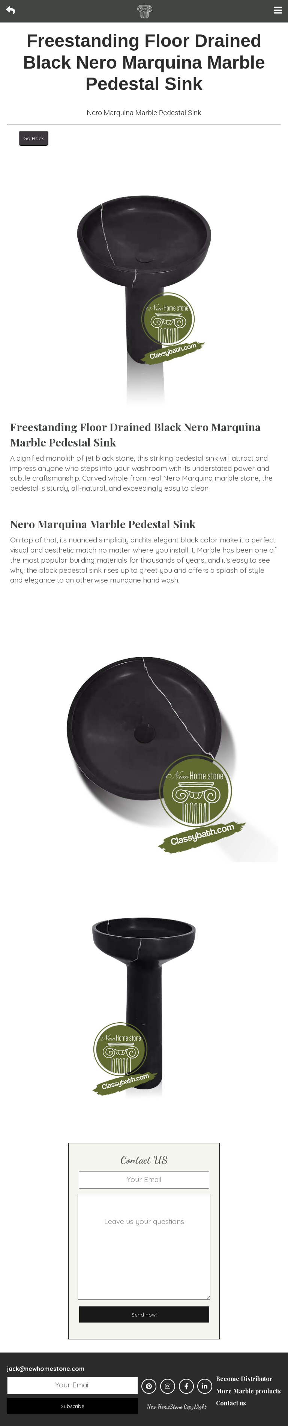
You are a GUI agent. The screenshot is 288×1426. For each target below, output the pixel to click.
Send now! (144, 1315)
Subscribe (72, 1406)
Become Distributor (244, 1379)
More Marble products (248, 1391)
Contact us (231, 1403)
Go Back (33, 138)
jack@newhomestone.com (45, 1368)
